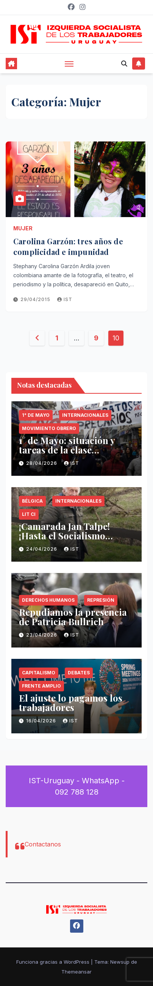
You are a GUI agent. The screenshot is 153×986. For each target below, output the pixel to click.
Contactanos (43, 844)
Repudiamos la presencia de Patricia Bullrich (73, 616)
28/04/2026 (42, 463)
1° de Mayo (36, 415)
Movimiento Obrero (49, 428)
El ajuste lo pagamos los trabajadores (70, 702)
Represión (100, 600)
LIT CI (29, 514)
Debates (79, 672)
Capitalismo (38, 672)
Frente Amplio (41, 686)
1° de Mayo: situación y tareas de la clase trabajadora (67, 449)
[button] (124, 63)
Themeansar (76, 972)
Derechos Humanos (48, 600)
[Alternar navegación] (69, 63)
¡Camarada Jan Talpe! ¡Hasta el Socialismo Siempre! (64, 535)
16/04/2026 (42, 721)
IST (64, 299)
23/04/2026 (42, 635)
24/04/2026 (42, 549)
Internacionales (85, 415)
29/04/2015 (36, 299)
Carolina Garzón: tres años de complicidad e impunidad (68, 246)
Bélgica (32, 501)
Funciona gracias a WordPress (53, 962)
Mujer (23, 228)
